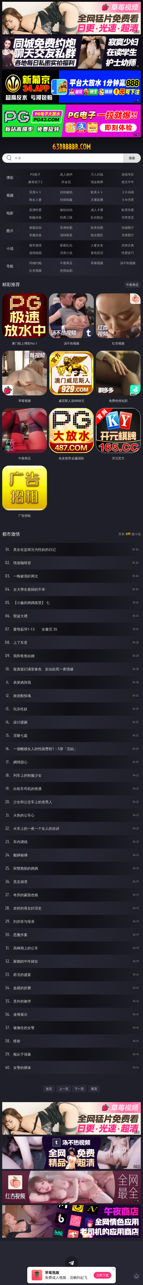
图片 (10, 230)
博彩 (10, 177)
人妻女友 (97, 245)
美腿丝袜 (35, 235)
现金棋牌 (97, 182)
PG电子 (35, 174)
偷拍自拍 (66, 210)
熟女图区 (97, 235)
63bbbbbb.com (71, 146)
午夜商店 (66, 263)
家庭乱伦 (66, 245)
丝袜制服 (66, 199)
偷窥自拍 (35, 227)
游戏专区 (128, 174)
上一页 (63, 1089)
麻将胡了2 (35, 182)
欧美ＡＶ (97, 192)
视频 (10, 195)
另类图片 (128, 235)
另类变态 (128, 217)
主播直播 (97, 199)
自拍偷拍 (66, 192)
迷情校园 (35, 253)
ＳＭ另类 (128, 199)
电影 (10, 213)
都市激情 (35, 245)
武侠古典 (128, 245)
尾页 (94, 1089)
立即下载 (102, 1275)
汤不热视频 (127, 263)
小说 (10, 248)
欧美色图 (97, 227)
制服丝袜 (35, 217)
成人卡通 (97, 210)
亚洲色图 (66, 227)
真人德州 (66, 174)
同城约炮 (35, 263)
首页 (49, 1089)
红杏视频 (35, 270)
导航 (10, 266)
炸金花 (66, 182)
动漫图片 (128, 227)
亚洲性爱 (35, 210)
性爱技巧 (128, 253)
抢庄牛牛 (128, 182)
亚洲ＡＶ (35, 192)
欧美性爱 (128, 210)
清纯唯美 (66, 235)
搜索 (132, 158)
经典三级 (66, 217)
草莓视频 (97, 263)
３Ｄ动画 (128, 192)
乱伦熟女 (97, 217)
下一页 (79, 1089)
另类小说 (66, 253)
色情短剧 (66, 270)
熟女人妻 (35, 199)
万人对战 (97, 174)
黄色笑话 (97, 253)
